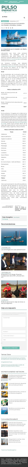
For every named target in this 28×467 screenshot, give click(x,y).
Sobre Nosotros (13, 1)
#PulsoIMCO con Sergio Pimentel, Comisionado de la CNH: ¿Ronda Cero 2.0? (12, 276)
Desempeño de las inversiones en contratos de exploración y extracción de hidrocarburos (13, 358)
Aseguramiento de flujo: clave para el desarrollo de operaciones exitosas (17, 441)
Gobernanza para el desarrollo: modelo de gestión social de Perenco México (12, 365)
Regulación (5, 21)
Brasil (19, 57)
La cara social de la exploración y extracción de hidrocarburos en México (18, 401)
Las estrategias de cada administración (13, 249)
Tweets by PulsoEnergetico (8, 450)
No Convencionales (14, 59)
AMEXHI (6, 1)
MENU (4, 16)
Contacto (21, 1)
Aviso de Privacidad (14, 465)
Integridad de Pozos (6, 362)
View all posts (16, 217)
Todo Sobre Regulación (14, 2)
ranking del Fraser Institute (8, 66)
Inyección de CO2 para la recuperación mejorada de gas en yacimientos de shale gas (17, 424)
